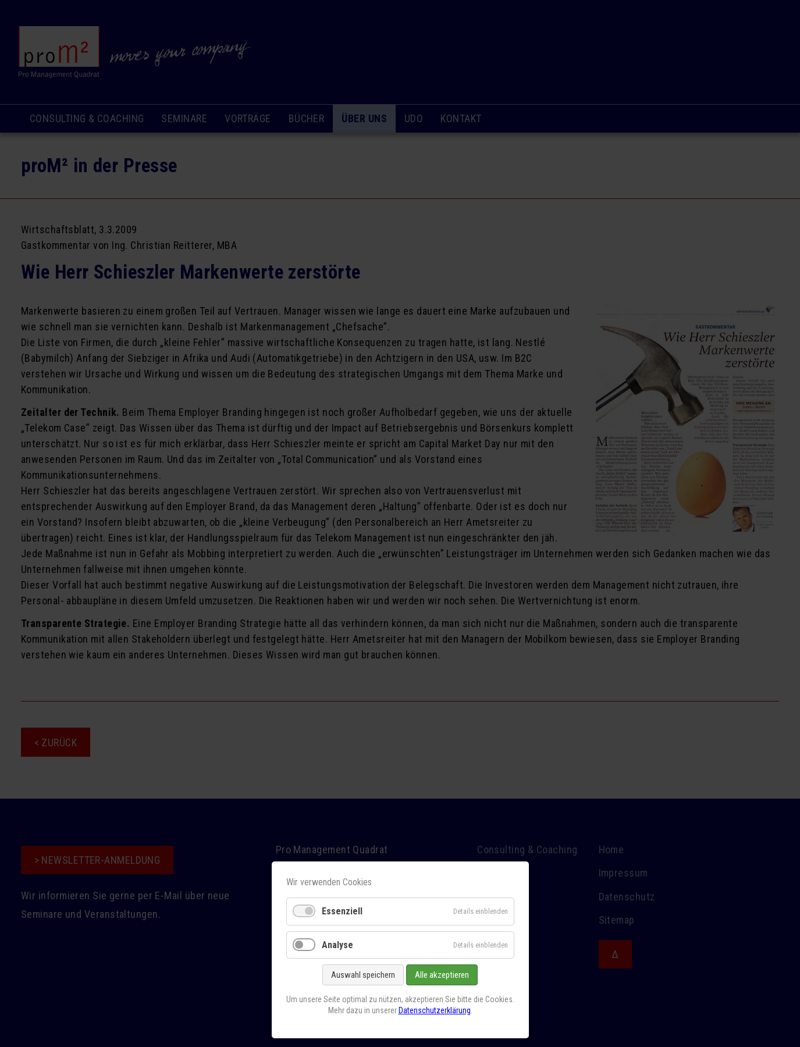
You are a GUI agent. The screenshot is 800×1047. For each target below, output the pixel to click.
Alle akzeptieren (442, 975)
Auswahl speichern (363, 975)
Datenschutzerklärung (435, 1010)
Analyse (337, 944)
